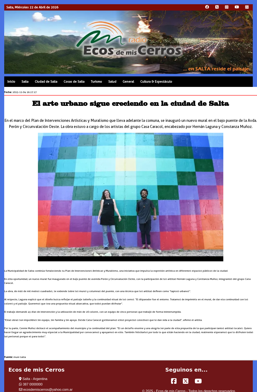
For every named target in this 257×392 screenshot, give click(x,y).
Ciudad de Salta (46, 82)
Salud (112, 82)
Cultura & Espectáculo (156, 82)
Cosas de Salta (74, 82)
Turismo (96, 82)
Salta (24, 82)
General (128, 82)
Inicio (11, 82)
